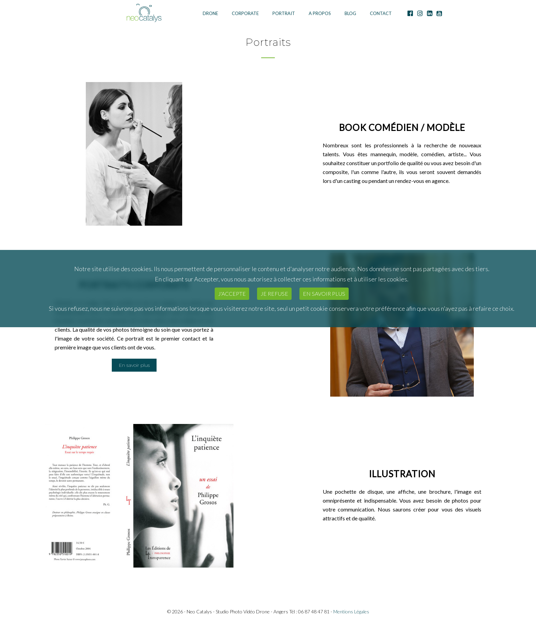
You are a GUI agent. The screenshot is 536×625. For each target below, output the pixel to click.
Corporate (245, 13)
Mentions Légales (351, 611)
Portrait (283, 13)
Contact (381, 13)
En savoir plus (324, 293)
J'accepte (232, 293)
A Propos (320, 13)
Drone (210, 13)
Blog (350, 13)
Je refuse (274, 293)
